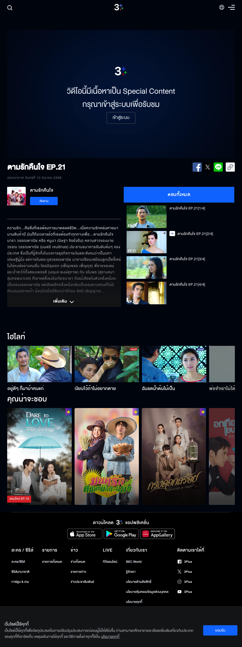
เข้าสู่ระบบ (121, 117)
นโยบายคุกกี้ (134, 602)
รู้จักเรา (130, 572)
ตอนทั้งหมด (179, 194)
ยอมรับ (220, 630)
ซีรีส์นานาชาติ (20, 572)
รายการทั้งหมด (52, 561)
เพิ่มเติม (64, 302)
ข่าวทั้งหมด (78, 561)
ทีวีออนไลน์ (110, 561)
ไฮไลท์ (16, 337)
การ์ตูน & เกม (20, 582)
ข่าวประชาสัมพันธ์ (82, 582)
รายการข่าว (78, 572)
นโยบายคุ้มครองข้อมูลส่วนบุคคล (147, 592)
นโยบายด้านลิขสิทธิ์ (138, 582)
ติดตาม (44, 201)
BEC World (133, 561)
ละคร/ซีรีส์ (18, 561)
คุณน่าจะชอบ (27, 399)
